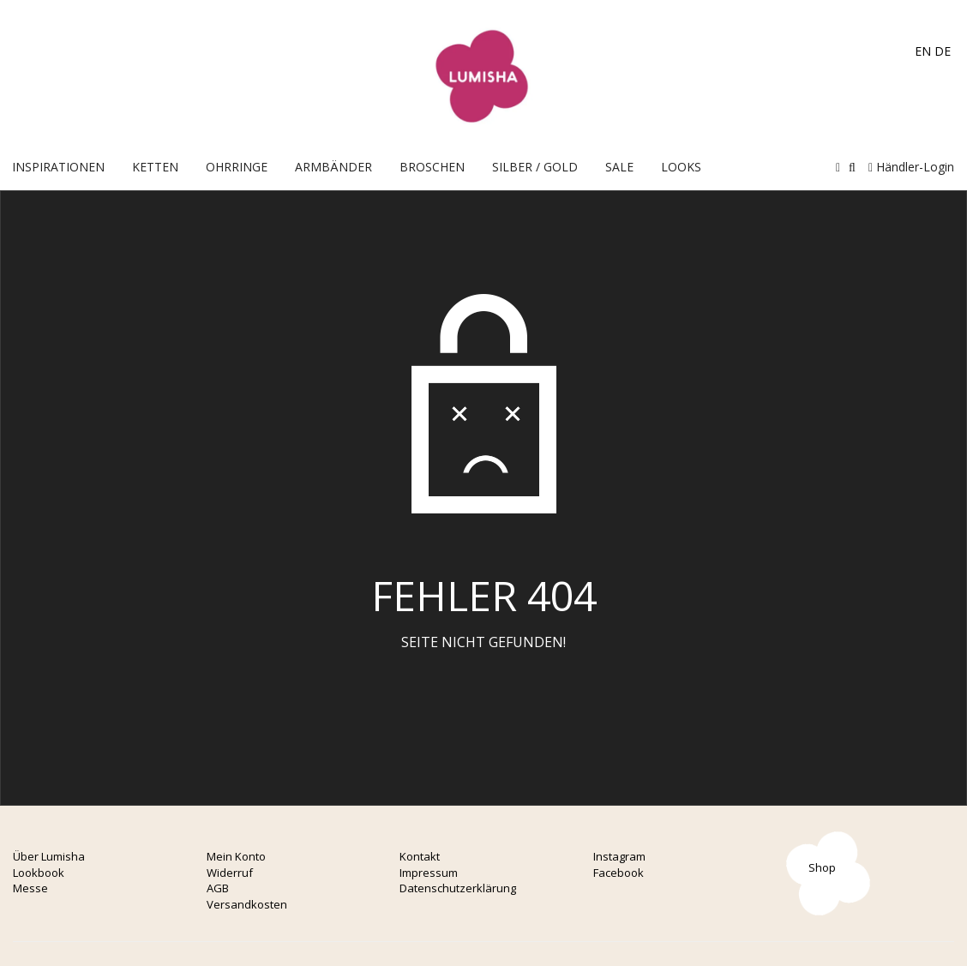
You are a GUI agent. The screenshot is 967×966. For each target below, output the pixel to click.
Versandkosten (247, 904)
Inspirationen (58, 167)
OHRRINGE (236, 167)
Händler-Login (911, 167)
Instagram (619, 856)
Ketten (155, 167)
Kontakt (419, 856)
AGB (218, 888)
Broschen (432, 167)
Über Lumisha (49, 856)
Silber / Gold (535, 167)
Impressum (428, 872)
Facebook (618, 872)
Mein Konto (236, 856)
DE (942, 51)
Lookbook (38, 872)
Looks (681, 167)
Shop (822, 867)
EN (923, 51)
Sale (619, 167)
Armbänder (333, 167)
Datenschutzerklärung (457, 888)
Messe (30, 888)
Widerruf (230, 872)
